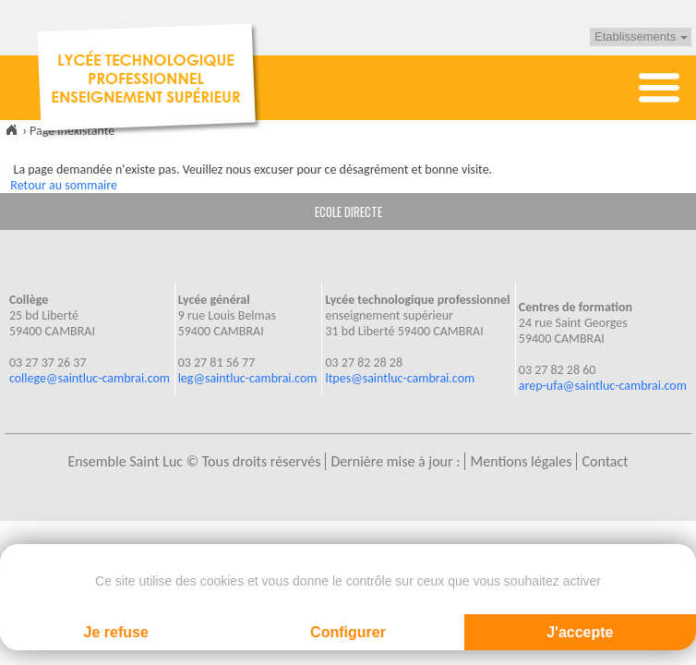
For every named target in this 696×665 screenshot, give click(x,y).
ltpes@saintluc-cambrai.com (399, 378)
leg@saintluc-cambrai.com (248, 378)
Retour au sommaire (63, 185)
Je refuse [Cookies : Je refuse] (116, 632)
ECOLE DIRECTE (348, 211)
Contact (605, 461)
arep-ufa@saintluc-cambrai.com (603, 385)
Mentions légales (520, 461)
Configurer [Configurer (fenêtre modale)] (348, 632)
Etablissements (641, 36)
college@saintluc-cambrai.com (89, 378)
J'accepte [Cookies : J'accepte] (579, 632)
